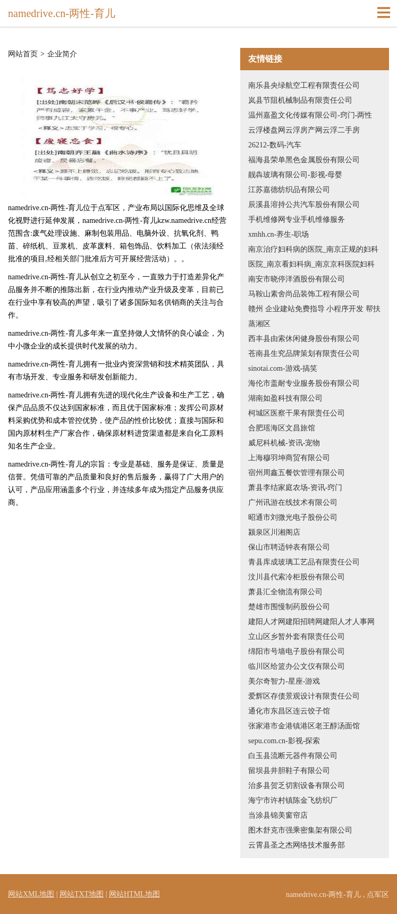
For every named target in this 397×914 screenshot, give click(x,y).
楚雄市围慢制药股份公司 (289, 607)
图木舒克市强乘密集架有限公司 (300, 830)
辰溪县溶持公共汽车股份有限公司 (304, 205)
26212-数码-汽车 (274, 145)
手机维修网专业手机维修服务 (296, 219)
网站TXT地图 (82, 894)
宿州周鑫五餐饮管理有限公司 (296, 473)
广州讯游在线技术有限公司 (292, 502)
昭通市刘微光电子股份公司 (292, 517)
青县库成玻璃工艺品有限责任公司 (304, 562)
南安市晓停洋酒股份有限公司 (296, 279)
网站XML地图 (31, 894)
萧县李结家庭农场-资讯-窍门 (295, 488)
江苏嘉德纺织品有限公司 (289, 190)
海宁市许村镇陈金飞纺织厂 (292, 800)
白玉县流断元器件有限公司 (292, 756)
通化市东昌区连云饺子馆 (289, 711)
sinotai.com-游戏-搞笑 (282, 368)
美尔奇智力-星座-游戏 (284, 681)
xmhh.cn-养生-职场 (278, 234)
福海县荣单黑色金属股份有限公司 (304, 160)
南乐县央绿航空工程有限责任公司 (304, 85)
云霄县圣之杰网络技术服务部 (296, 845)
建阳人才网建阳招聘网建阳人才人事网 (311, 622)
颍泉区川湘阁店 (274, 532)
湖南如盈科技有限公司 (285, 398)
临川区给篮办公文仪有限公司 (296, 666)
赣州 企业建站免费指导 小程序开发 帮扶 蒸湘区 (314, 316)
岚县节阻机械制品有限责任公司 (300, 100)
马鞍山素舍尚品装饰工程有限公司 (304, 294)
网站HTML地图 (134, 894)
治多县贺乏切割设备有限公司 (296, 786)
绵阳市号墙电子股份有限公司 (296, 651)
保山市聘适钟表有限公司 (289, 547)
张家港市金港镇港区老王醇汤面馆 (304, 726)
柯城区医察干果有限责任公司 (296, 413)
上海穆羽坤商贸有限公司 (289, 458)
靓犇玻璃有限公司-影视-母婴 (295, 175)
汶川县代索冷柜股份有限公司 (296, 577)
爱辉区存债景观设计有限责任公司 (304, 696)
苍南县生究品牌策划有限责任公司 (304, 354)
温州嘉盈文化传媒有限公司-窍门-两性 (310, 115)
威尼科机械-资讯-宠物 (284, 443)
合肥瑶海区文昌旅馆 (281, 428)
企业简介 (62, 54)
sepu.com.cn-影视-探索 (284, 741)
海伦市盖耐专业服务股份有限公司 (304, 383)
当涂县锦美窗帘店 (278, 815)
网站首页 (23, 54)
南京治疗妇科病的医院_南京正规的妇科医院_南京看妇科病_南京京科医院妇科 (313, 256)
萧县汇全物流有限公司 (285, 592)
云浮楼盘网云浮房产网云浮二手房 (304, 130)
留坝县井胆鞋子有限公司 (289, 771)
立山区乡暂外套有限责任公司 (296, 637)
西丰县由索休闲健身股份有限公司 (304, 339)
